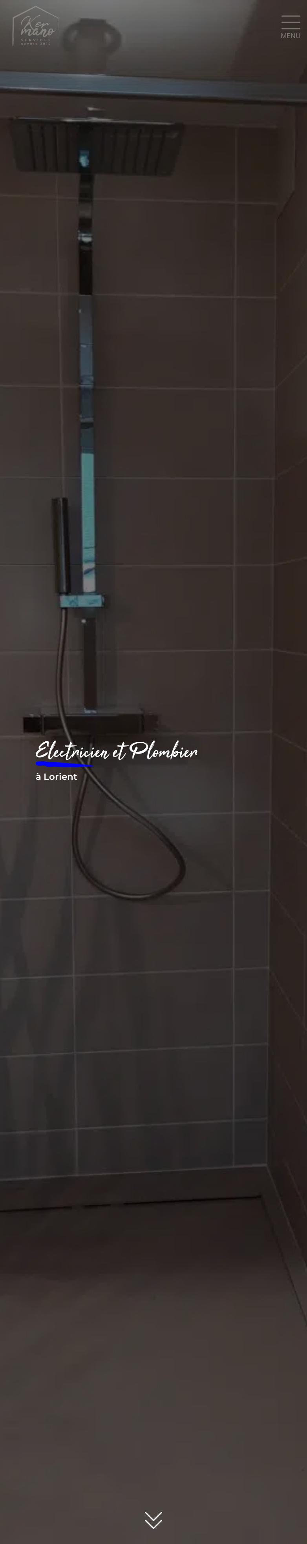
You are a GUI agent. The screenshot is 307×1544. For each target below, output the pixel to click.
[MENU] (290, 22)
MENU (291, 36)
